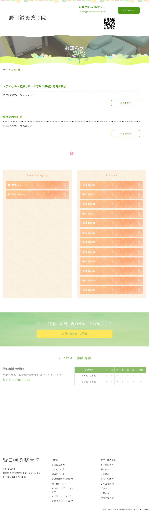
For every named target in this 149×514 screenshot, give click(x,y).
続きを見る (125, 103)
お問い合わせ (128, 10)
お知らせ (17, 190)
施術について (58, 474)
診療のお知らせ (12, 117)
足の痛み (105, 474)
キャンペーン (19, 200)
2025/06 (91, 286)
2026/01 (91, 219)
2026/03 (91, 200)
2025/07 (91, 276)
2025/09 (91, 257)
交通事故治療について (62, 479)
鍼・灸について (59, 483)
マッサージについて (61, 496)
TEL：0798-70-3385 (15, 477)
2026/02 (91, 209)
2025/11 (91, 238)
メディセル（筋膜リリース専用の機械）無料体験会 (34, 86)
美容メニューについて (62, 501)
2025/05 (91, 295)
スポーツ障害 (107, 479)
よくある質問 (107, 483)
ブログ (104, 488)
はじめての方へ (59, 469)
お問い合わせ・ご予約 (74, 339)
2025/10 (91, 248)
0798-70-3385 (93, 7)
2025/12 (91, 228)
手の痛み (105, 469)
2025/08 (91, 267)
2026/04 (91, 190)
